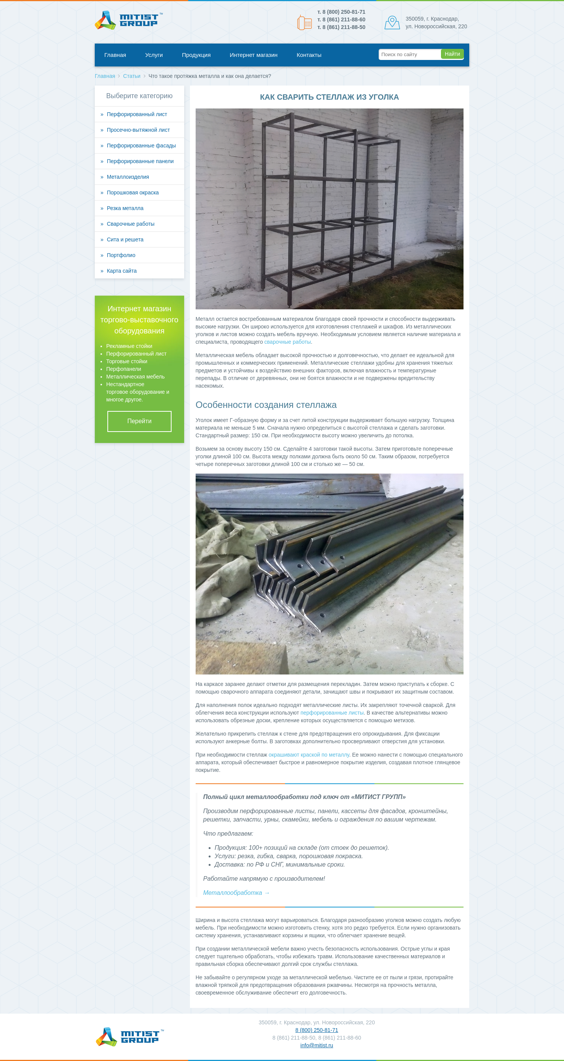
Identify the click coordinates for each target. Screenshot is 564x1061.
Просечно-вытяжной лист (138, 130)
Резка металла (125, 208)
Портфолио (121, 255)
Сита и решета (125, 239)
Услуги (154, 55)
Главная (115, 55)
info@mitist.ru (316, 1045)
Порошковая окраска (133, 192)
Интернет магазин (253, 55)
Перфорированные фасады (141, 145)
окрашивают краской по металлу (309, 755)
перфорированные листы (331, 713)
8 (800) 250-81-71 (316, 1030)
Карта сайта (122, 271)
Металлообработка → (236, 893)
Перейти (139, 421)
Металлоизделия (128, 177)
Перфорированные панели (140, 161)
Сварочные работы (131, 224)
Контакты (309, 55)
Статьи (131, 76)
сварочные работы (287, 342)
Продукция (196, 55)
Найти (452, 54)
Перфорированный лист (137, 114)
